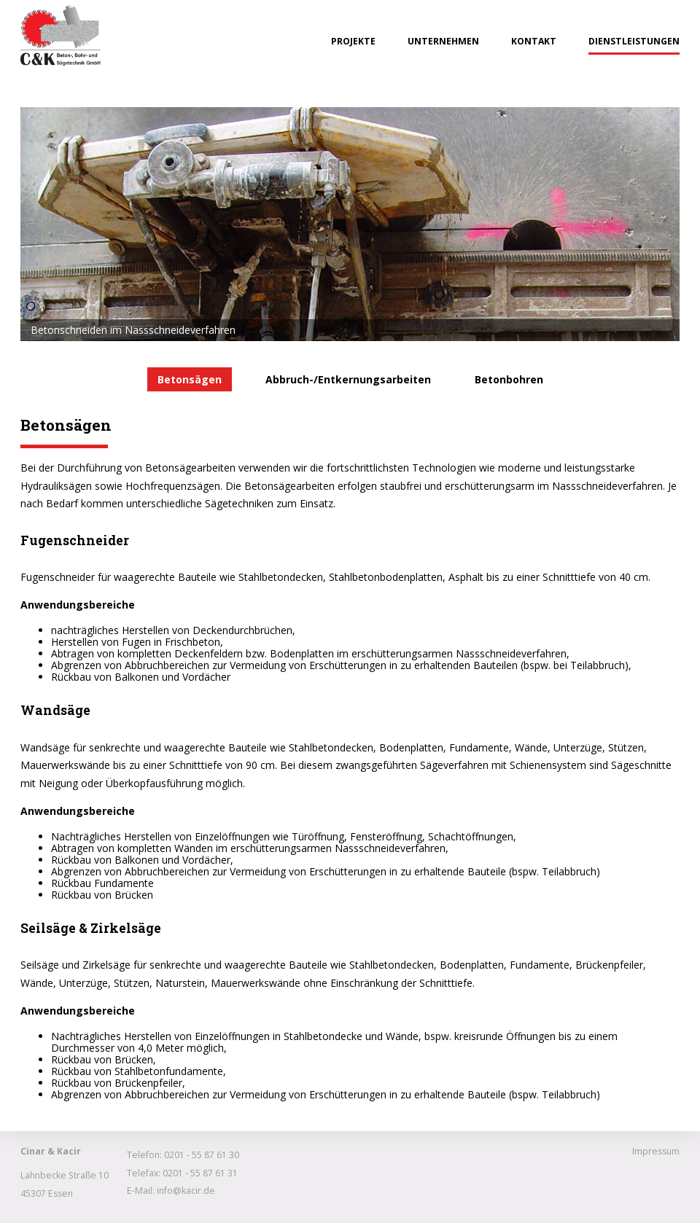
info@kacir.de (186, 1190)
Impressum (656, 1151)
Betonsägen (190, 379)
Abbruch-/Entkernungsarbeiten (348, 379)
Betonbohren (509, 379)
